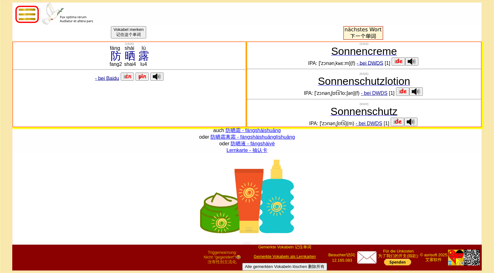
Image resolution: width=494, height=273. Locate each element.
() (129, 43)
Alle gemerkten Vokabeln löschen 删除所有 (285, 266)
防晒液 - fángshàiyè (253, 143)
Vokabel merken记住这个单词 (128, 32)
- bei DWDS (370, 63)
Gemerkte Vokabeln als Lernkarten (285, 256)
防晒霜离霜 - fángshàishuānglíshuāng (252, 137)
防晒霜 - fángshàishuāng (253, 130)
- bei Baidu (107, 78)
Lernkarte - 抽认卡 (247, 150)
